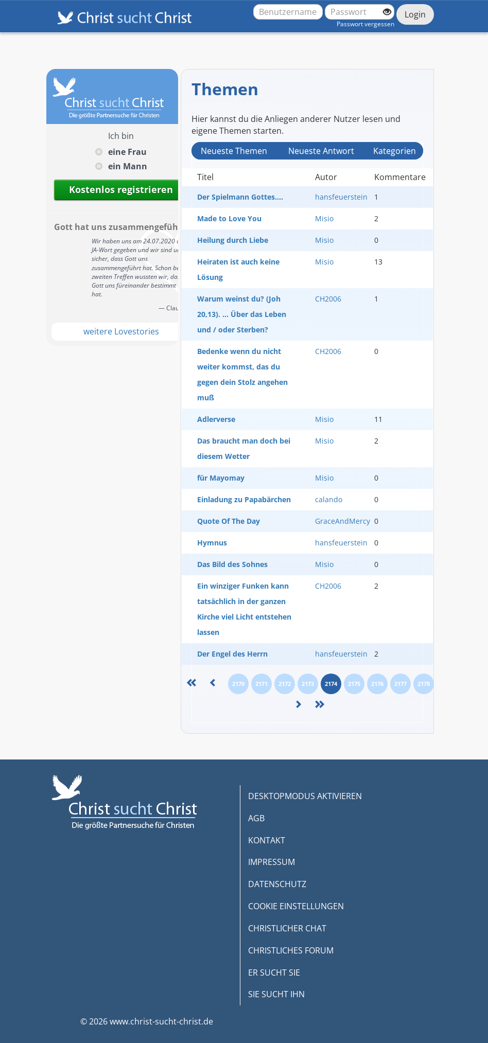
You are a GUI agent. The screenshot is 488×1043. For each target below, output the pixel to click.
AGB (256, 818)
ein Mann (127, 166)
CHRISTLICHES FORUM (291, 950)
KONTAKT (266, 840)
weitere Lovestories (121, 331)
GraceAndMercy (342, 521)
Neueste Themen (234, 150)
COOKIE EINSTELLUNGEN (296, 906)
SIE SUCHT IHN (276, 994)
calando (328, 499)
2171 (261, 683)
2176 (377, 683)
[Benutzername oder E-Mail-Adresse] (288, 12)
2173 (308, 683)
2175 (354, 683)
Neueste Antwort (321, 150)
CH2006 (328, 299)
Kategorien (394, 150)
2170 (238, 683)
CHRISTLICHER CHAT (287, 928)
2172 (284, 683)
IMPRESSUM (271, 862)
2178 (423, 683)
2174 (331, 683)
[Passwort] (359, 12)
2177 (400, 683)
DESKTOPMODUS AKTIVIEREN (305, 796)
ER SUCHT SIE (274, 972)
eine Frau (127, 151)
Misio (324, 218)
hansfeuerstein (341, 197)
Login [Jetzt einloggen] (415, 14)
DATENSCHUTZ (277, 884)
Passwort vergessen (365, 24)
